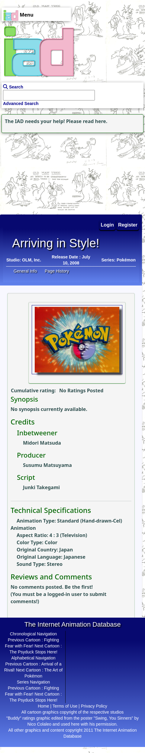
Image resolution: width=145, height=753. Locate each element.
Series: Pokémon (118, 260)
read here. (95, 121)
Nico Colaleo (39, 724)
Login (107, 224)
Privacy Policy (94, 706)
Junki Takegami (41, 487)
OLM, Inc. (31, 260)
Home (43, 706)
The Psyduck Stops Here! (33, 652)
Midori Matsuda (42, 443)
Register (127, 224)
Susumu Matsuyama (47, 465)
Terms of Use (65, 706)
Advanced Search (21, 103)
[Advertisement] (38, 172)
